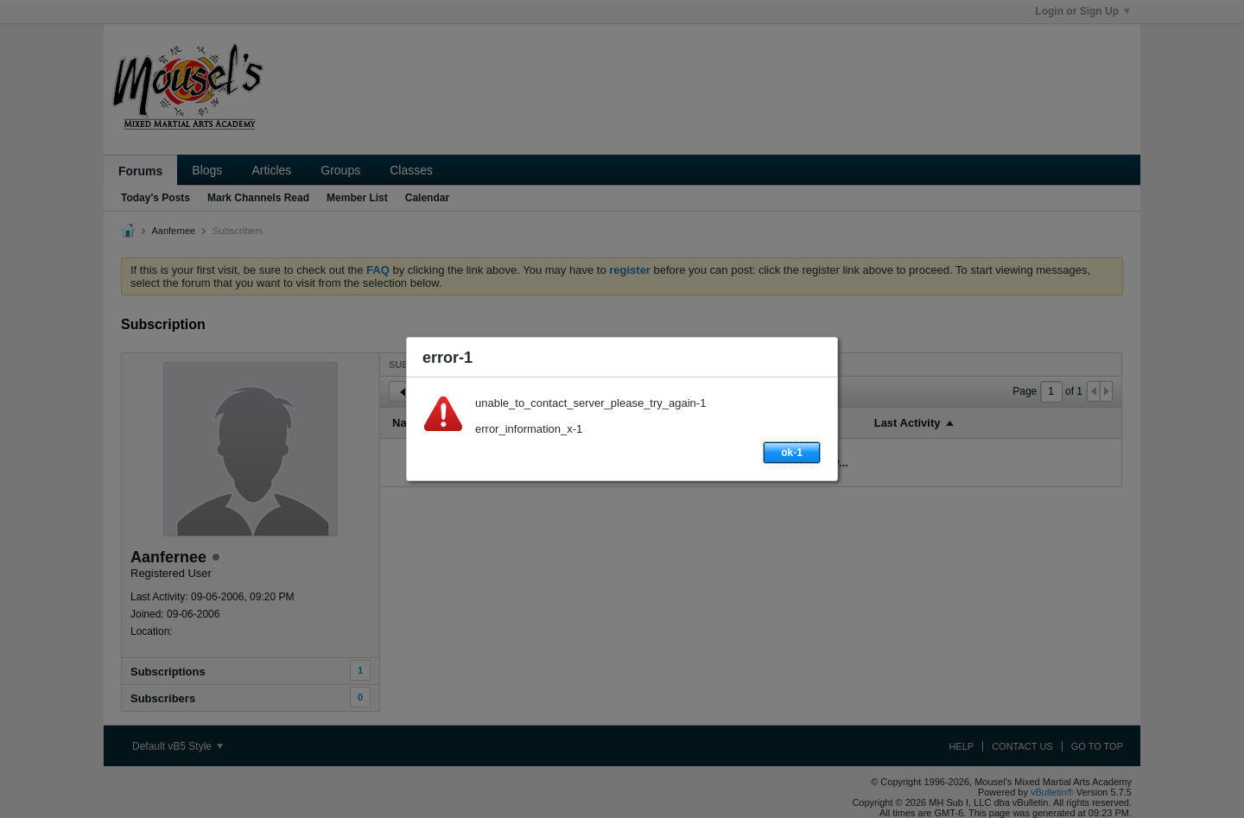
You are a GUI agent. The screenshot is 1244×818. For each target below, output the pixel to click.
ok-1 (792, 453)
